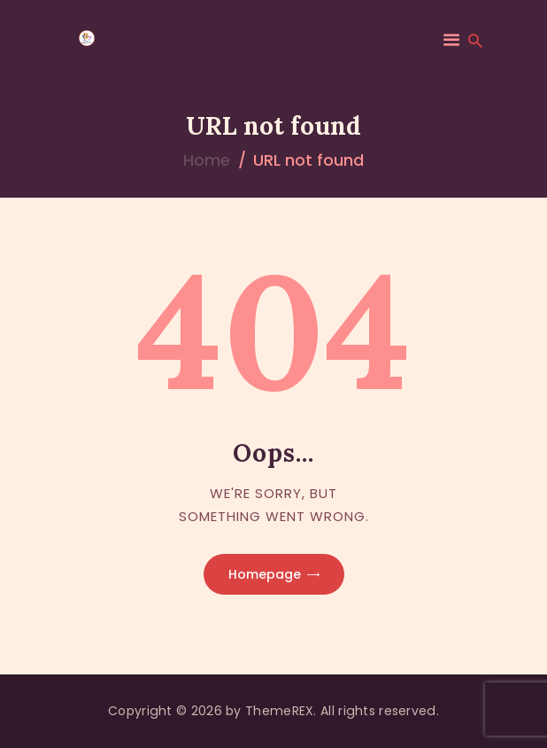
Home (206, 160)
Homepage (264, 574)
